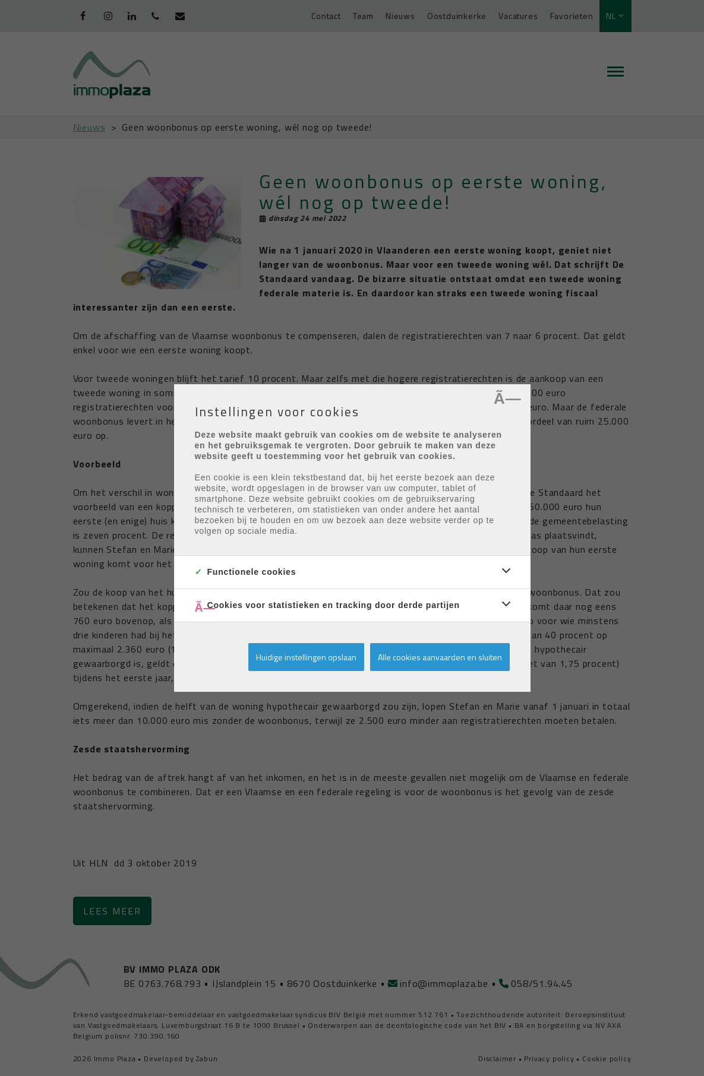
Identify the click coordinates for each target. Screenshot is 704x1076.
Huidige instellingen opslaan (306, 657)
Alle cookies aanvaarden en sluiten (440, 657)
